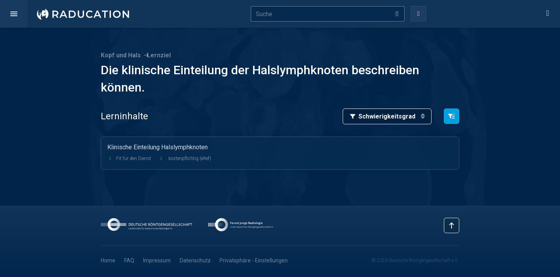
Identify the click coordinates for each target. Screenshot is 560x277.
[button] (14, 14)
